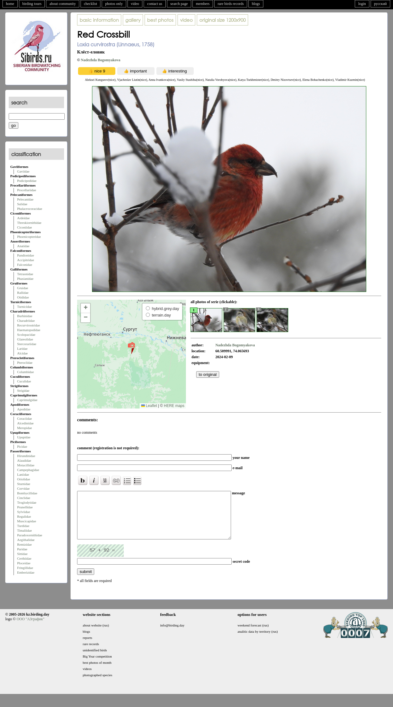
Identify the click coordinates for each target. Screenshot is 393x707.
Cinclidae (23, 498)
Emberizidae (26, 572)
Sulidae (22, 204)
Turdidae (23, 526)
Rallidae (23, 292)
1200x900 (222, 20)
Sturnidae (23, 484)
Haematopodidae (28, 330)
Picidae (22, 446)
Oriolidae (23, 479)
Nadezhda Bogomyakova (100, 60)
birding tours (32, 4)
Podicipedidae (26, 181)
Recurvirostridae (28, 325)
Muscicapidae (26, 521)
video (135, 4)
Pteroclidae (24, 362)
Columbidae (25, 372)
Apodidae (23, 409)
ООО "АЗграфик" (30, 628)
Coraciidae (24, 418)
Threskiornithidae (29, 222)
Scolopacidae (26, 334)
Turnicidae (24, 306)
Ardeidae (23, 218)
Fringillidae (25, 568)
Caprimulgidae (27, 400)
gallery (133, 20)
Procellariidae (26, 190)
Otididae (23, 297)
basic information (99, 20)
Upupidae (23, 437)
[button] (131, 348)
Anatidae (23, 246)
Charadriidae (26, 320)
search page (179, 4)
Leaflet (149, 406)
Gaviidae (23, 171)
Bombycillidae (27, 493)
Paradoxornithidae (29, 535)
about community (62, 4)
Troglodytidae (26, 502)
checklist (90, 4)
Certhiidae (24, 558)
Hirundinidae (26, 456)
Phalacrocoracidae (29, 208)
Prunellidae (25, 507)
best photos (160, 20)
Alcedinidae (25, 423)
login (362, 4)
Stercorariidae (26, 344)
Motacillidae (26, 465)
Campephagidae (28, 470)
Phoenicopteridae (29, 236)
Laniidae (23, 474)
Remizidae (24, 544)
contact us (154, 4)
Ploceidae (23, 563)
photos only (114, 4)
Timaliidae (24, 530)
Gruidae (22, 288)
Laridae (22, 348)
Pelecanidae (25, 199)
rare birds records (231, 4)
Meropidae (24, 428)
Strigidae (23, 390)
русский (380, 4)
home (10, 4)
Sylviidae (23, 512)
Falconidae (24, 264)
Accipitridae (25, 260)
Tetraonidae (25, 274)
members (203, 4)
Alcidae (22, 353)
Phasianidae (25, 278)
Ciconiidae (24, 227)
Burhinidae (24, 316)
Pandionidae (25, 255)
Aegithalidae (26, 540)
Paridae (22, 549)
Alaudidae (24, 460)
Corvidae (23, 488)
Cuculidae (24, 381)
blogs (256, 4)
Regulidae (24, 516)
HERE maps (174, 406)
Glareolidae (25, 339)
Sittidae (22, 554)
